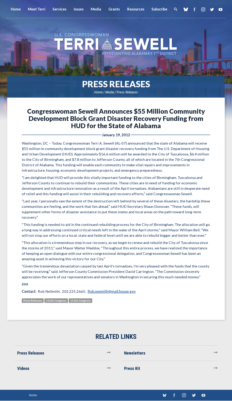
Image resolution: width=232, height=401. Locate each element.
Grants (114, 9)
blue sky (185, 9)
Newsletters (134, 353)
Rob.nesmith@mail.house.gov (112, 291)
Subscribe (159, 9)
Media (109, 92)
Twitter (212, 9)
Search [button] (175, 9)
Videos (23, 368)
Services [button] (59, 9)
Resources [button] (135, 9)
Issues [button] (79, 9)
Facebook (194, 9)
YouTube (220, 9)
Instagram (203, 9)
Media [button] (96, 9)
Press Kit (132, 368)
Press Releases (127, 92)
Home (98, 92)
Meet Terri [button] (36, 9)
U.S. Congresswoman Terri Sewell (116, 44)
